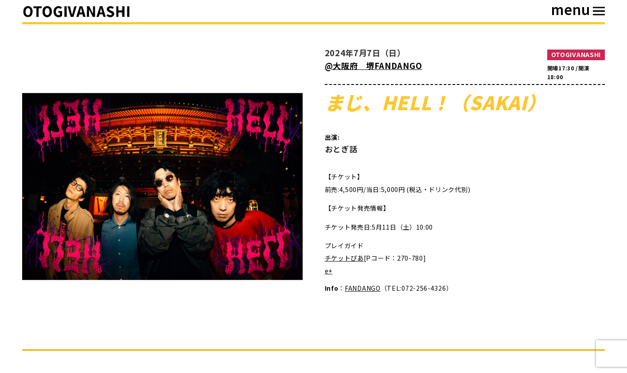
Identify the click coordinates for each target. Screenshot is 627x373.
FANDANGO (363, 288)
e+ (328, 270)
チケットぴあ (344, 258)
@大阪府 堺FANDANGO (373, 65)
